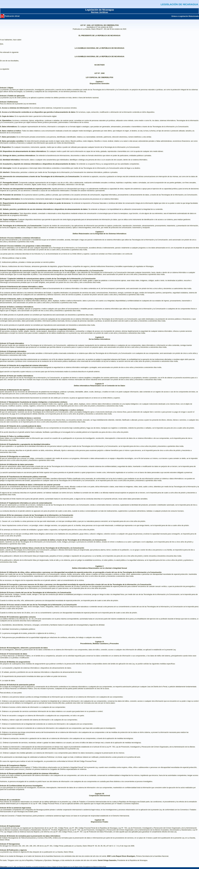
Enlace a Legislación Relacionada (185, 16)
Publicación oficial (10, 16)
